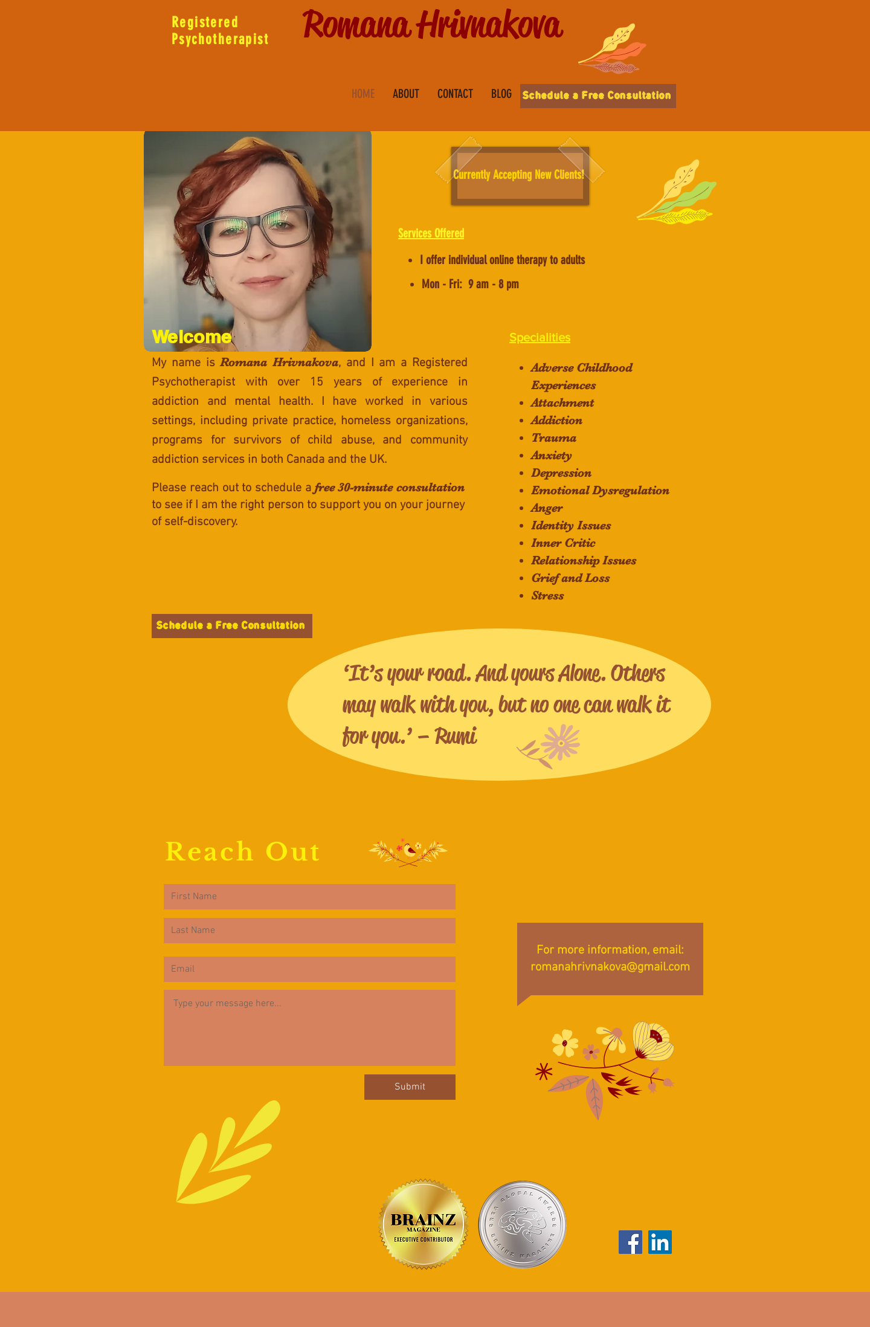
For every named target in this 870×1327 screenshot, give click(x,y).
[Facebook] (630, 1242)
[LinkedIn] (660, 1242)
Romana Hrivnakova (432, 24)
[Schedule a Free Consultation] (598, 96)
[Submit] (410, 1087)
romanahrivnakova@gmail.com (610, 967)
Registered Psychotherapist (220, 31)
